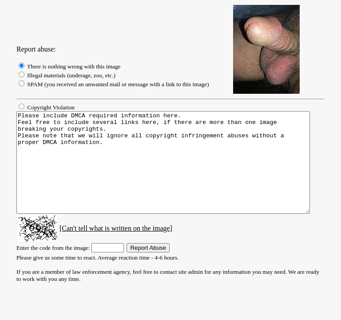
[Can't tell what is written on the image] (105, 248)
